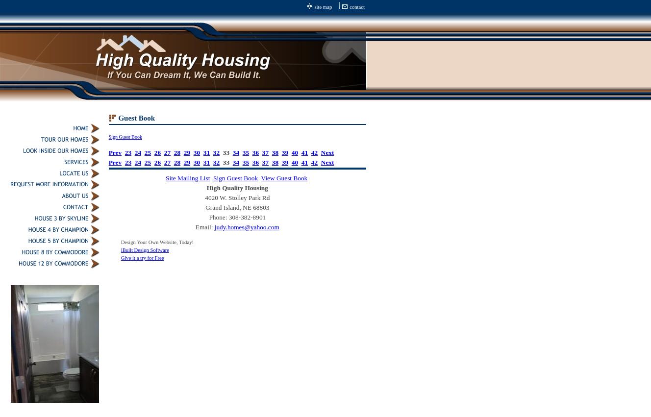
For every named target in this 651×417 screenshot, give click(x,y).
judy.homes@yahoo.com (247, 227)
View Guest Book (284, 178)
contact (357, 7)
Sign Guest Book (125, 137)
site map (323, 7)
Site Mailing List (188, 178)
